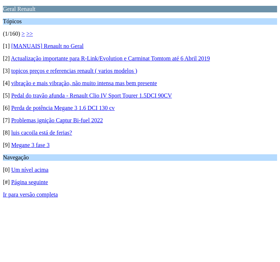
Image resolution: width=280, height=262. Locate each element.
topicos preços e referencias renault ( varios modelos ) (74, 71)
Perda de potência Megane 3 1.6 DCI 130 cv (63, 108)
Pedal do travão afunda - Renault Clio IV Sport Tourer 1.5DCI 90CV (91, 95)
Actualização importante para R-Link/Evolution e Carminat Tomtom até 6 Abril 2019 (110, 58)
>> (29, 34)
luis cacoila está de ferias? (41, 133)
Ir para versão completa (30, 194)
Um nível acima (29, 170)
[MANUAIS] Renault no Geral (47, 46)
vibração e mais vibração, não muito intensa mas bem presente (84, 83)
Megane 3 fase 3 (30, 145)
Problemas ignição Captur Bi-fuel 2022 (57, 120)
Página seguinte (29, 182)
